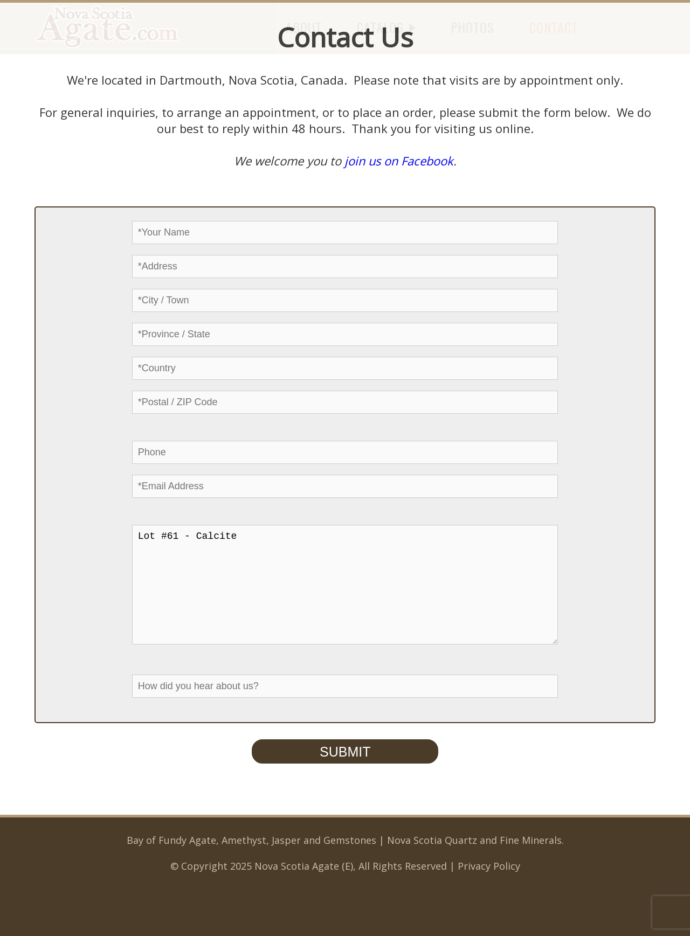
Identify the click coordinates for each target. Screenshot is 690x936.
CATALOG (386, 27)
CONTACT (553, 27)
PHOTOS (472, 27)
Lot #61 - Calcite (345, 595)
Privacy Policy (489, 887)
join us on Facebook (398, 160)
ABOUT (304, 27)
